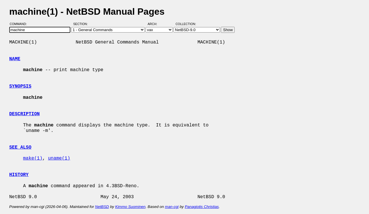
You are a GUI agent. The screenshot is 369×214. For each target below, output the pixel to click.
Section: (81, 24)
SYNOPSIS (20, 86)
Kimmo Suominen (130, 206)
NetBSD (102, 206)
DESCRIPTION (24, 114)
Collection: (186, 24)
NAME (14, 59)
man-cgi (171, 206)
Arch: (155, 24)
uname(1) (59, 158)
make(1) (32, 158)
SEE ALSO (20, 147)
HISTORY (19, 175)
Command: (20, 24)
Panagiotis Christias (202, 206)
